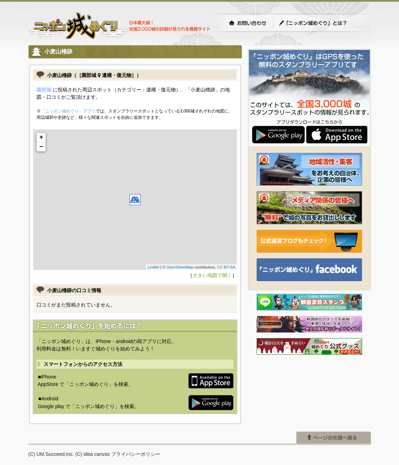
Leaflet (153, 267)
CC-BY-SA (226, 267)
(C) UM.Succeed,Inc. (51, 454)
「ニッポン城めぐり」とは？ (319, 23)
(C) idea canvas (92, 454)
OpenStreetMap (180, 267)
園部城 (44, 89)
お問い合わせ (247, 23)
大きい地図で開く (212, 275)
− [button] (41, 147)
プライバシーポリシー (135, 454)
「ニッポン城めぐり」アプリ (68, 111)
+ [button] (41, 137)
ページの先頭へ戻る (333, 438)
